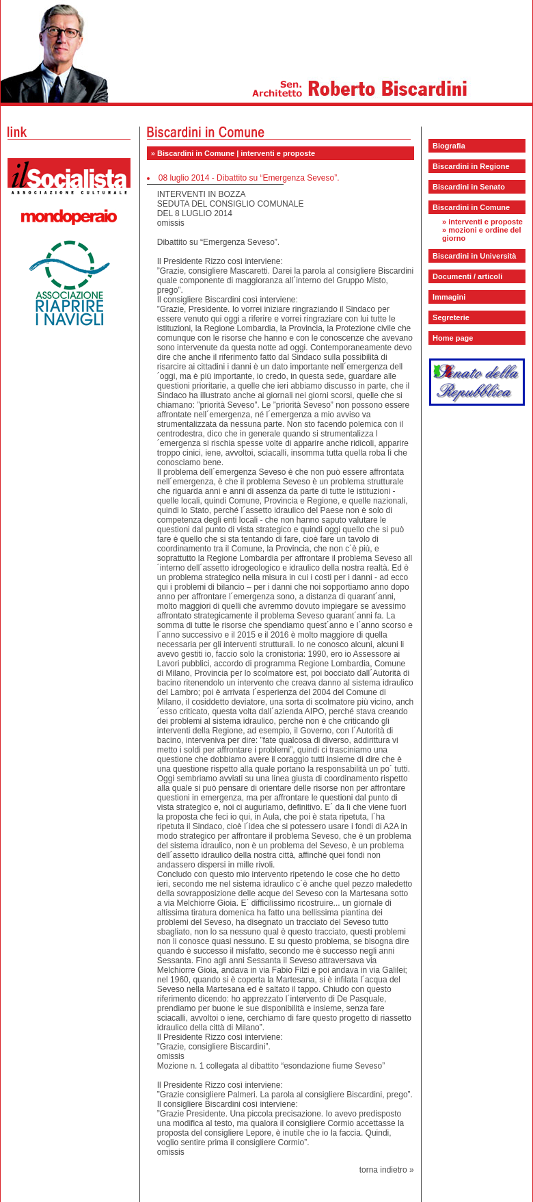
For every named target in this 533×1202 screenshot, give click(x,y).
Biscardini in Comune (471, 207)
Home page (453, 338)
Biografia (449, 146)
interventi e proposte (485, 222)
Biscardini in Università (474, 256)
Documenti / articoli (467, 276)
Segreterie (451, 317)
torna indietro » (386, 1170)
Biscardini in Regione (471, 166)
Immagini (449, 297)
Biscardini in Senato (469, 187)
